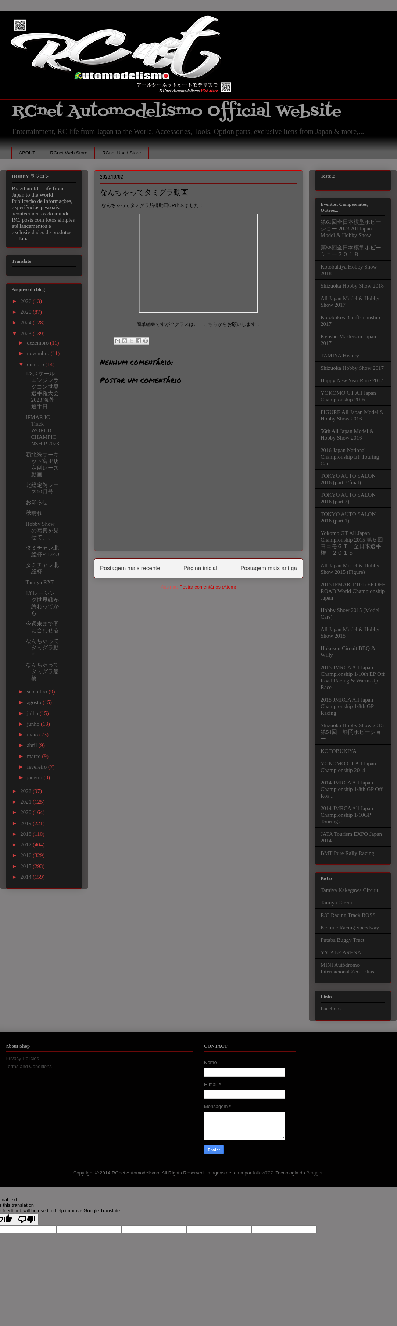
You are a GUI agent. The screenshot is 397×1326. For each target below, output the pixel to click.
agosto (35, 702)
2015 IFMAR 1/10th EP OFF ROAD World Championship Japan (353, 591)
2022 (26, 791)
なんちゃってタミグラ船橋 (42, 671)
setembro (38, 692)
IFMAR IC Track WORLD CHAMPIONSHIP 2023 (43, 430)
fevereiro (37, 767)
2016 (26, 855)
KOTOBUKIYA (339, 751)
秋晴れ (34, 513)
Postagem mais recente (130, 568)
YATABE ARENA (341, 952)
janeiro (35, 777)
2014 (26, 877)
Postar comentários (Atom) (207, 587)
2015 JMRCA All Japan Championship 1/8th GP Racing (347, 706)
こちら (210, 324)
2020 (26, 812)
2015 (26, 866)
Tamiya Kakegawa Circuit (349, 890)
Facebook (331, 1009)
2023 (26, 333)
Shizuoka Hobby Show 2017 (352, 368)
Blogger (314, 1173)
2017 (26, 845)
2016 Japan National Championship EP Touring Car (350, 456)
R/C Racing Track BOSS (348, 915)
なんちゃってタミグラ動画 (42, 647)
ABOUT (27, 153)
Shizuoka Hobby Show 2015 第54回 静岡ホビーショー (352, 732)
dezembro (38, 343)
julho (33, 713)
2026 (26, 301)
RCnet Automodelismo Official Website (176, 111)
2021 (26, 802)
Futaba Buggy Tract (342, 940)
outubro (36, 364)
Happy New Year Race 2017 (352, 380)
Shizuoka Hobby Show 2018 (352, 286)
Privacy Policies (22, 1058)
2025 (26, 312)
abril (32, 745)
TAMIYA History (340, 355)
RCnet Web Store (68, 153)
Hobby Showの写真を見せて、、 (42, 530)
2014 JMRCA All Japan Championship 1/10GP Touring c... (347, 814)
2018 (26, 834)
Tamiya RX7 (40, 582)
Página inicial (200, 568)
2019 (26, 823)
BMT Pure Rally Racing (347, 853)
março (34, 756)
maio (33, 734)
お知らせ (37, 502)
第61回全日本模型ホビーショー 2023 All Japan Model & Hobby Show (351, 228)
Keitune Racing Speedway (350, 927)
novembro (39, 353)
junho (34, 724)
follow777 (263, 1173)
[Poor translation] (27, 1219)
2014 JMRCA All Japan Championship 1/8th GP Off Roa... (352, 789)
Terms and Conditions (29, 1066)
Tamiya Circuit (337, 903)
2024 (26, 322)
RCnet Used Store (121, 153)
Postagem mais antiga (268, 568)
